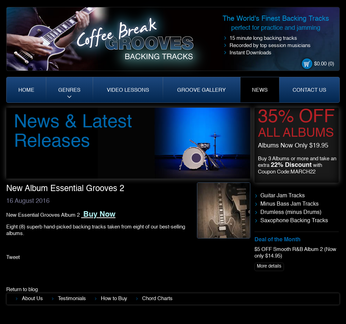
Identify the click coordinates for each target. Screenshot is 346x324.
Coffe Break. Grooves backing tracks (140, 42)
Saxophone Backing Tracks (294, 221)
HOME (26, 90)
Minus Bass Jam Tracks (289, 204)
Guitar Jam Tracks (282, 196)
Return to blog (22, 289)
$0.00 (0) (324, 63)
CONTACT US (309, 90)
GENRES (69, 90)
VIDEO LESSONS (128, 90)
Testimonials (72, 298)
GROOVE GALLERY (201, 90)
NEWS (260, 90)
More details (269, 266)
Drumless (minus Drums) (290, 212)
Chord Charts (157, 298)
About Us (32, 298)
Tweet (13, 257)
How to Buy (114, 298)
